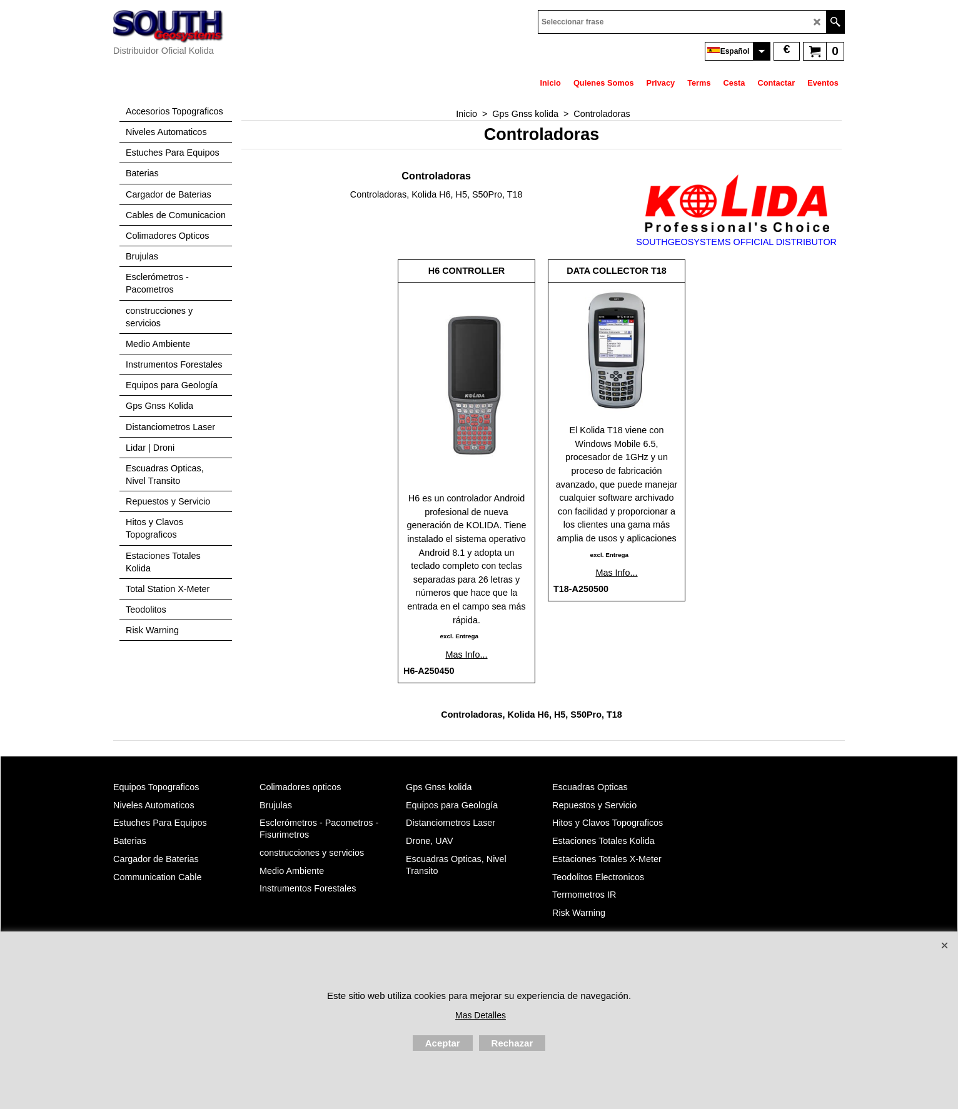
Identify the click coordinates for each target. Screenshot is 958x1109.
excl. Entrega (459, 636)
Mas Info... (466, 655)
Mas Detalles (480, 1015)
